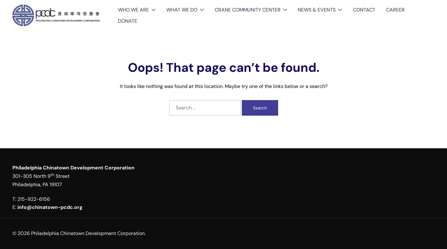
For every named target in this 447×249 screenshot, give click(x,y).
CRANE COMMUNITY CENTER (248, 10)
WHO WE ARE (133, 10)
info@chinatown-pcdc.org (50, 207)
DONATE (127, 21)
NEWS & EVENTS (317, 10)
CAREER (395, 10)
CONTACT (364, 10)
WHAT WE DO (181, 10)
